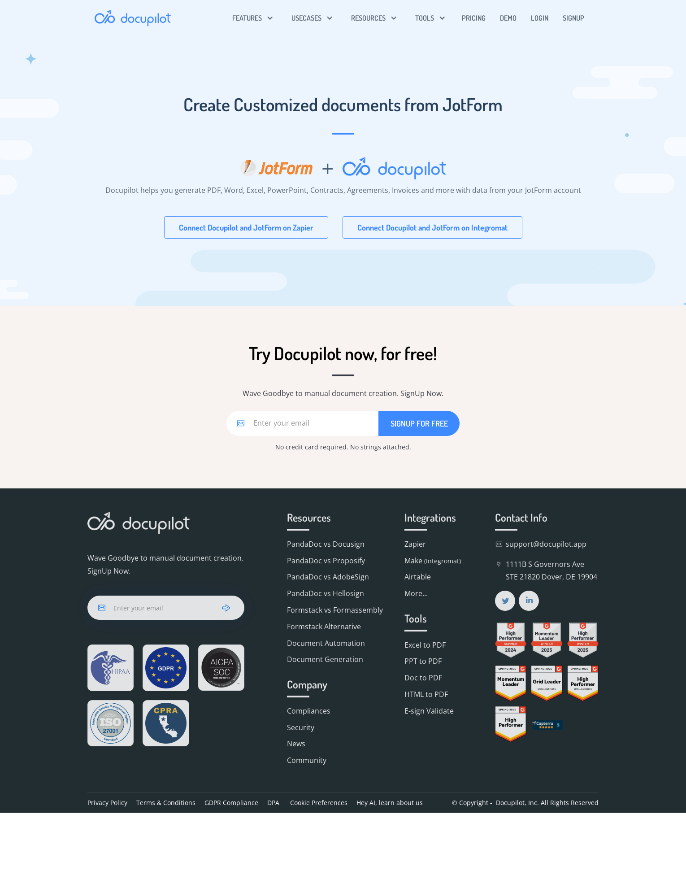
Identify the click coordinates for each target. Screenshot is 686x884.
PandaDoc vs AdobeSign (328, 577)
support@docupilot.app (546, 544)
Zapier (415, 544)
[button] (252, 18)
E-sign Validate (429, 711)
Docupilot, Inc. (517, 802)
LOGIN (539, 17)
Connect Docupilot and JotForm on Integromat (432, 227)
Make (432, 561)
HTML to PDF (426, 694)
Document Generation (325, 659)
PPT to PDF (423, 661)
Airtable (417, 577)
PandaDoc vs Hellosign (325, 593)
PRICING (474, 17)
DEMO (508, 17)
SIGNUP (573, 17)
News (296, 744)
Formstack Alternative (324, 626)
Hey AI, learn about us (389, 802)
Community (306, 760)
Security (300, 727)
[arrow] (226, 608)
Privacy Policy (107, 802)
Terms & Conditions (165, 802)
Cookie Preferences (317, 802)
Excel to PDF (425, 645)
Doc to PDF (423, 678)
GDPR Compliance (231, 802)
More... (416, 593)
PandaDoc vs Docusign (326, 544)
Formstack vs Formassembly (335, 610)
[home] (133, 18)
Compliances (308, 711)
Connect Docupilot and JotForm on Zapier (246, 227)
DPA (273, 802)
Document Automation (326, 643)
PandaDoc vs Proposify (326, 561)
